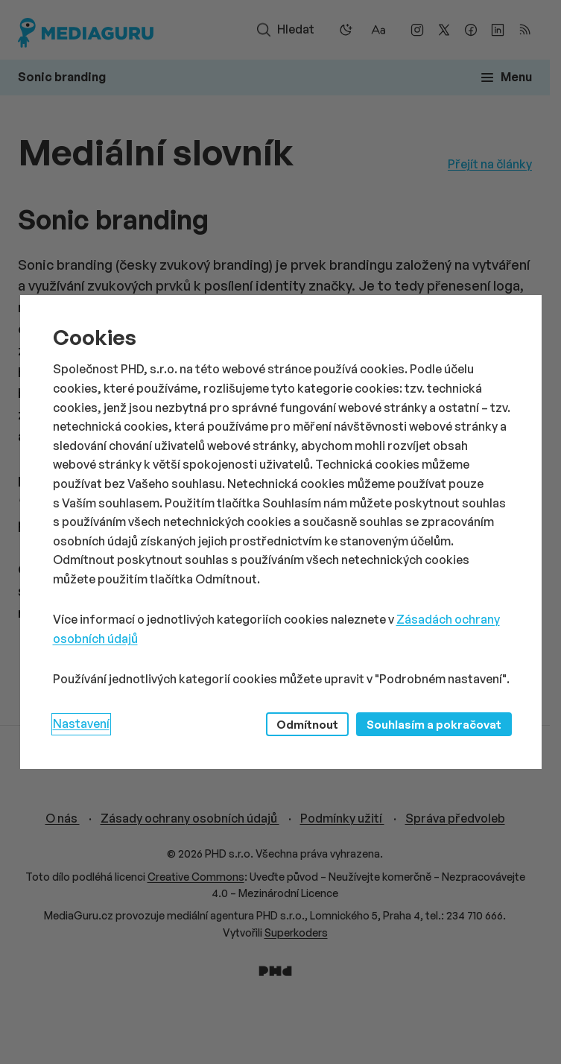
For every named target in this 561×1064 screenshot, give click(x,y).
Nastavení (81, 723)
